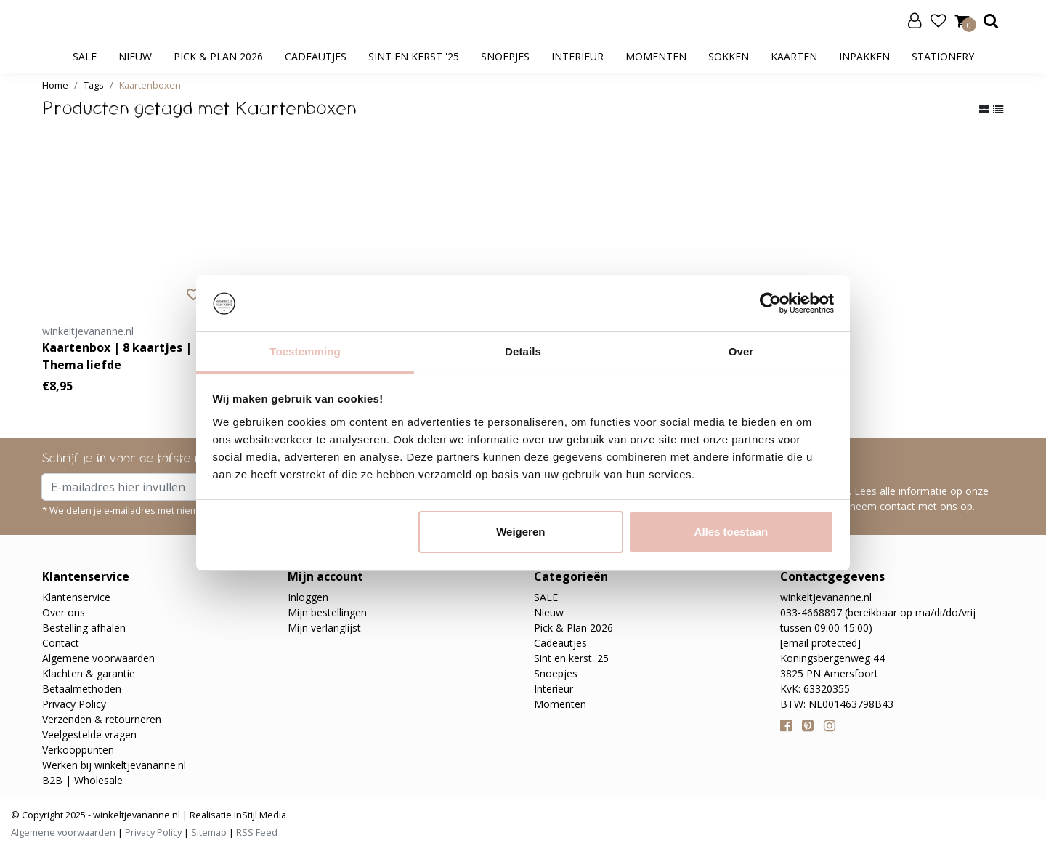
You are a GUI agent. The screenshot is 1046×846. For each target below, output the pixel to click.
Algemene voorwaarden (98, 658)
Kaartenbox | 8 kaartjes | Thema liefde (117, 356)
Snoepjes (505, 56)
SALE (85, 56)
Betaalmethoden (81, 689)
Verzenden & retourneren (101, 719)
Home (55, 85)
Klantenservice (76, 597)
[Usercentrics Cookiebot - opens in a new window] (770, 303)
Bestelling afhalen (84, 627)
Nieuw (135, 56)
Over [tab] (741, 351)
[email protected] (820, 643)
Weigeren (520, 531)
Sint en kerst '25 (413, 56)
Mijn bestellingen (327, 612)
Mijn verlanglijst (324, 627)
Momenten (655, 56)
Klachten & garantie (88, 673)
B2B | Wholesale (82, 780)
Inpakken (864, 56)
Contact (60, 643)
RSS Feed (256, 832)
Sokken (728, 56)
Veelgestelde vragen (89, 734)
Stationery (943, 56)
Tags (94, 85)
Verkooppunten (78, 750)
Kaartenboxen (150, 85)
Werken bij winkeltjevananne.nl (114, 765)
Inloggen (308, 597)
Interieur (577, 56)
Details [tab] (523, 351)
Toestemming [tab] (305, 351)
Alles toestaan (731, 531)
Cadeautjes (315, 56)
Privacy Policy (74, 704)
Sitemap (209, 832)
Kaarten (794, 56)
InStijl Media (259, 814)
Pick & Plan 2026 (218, 56)
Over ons (63, 612)
